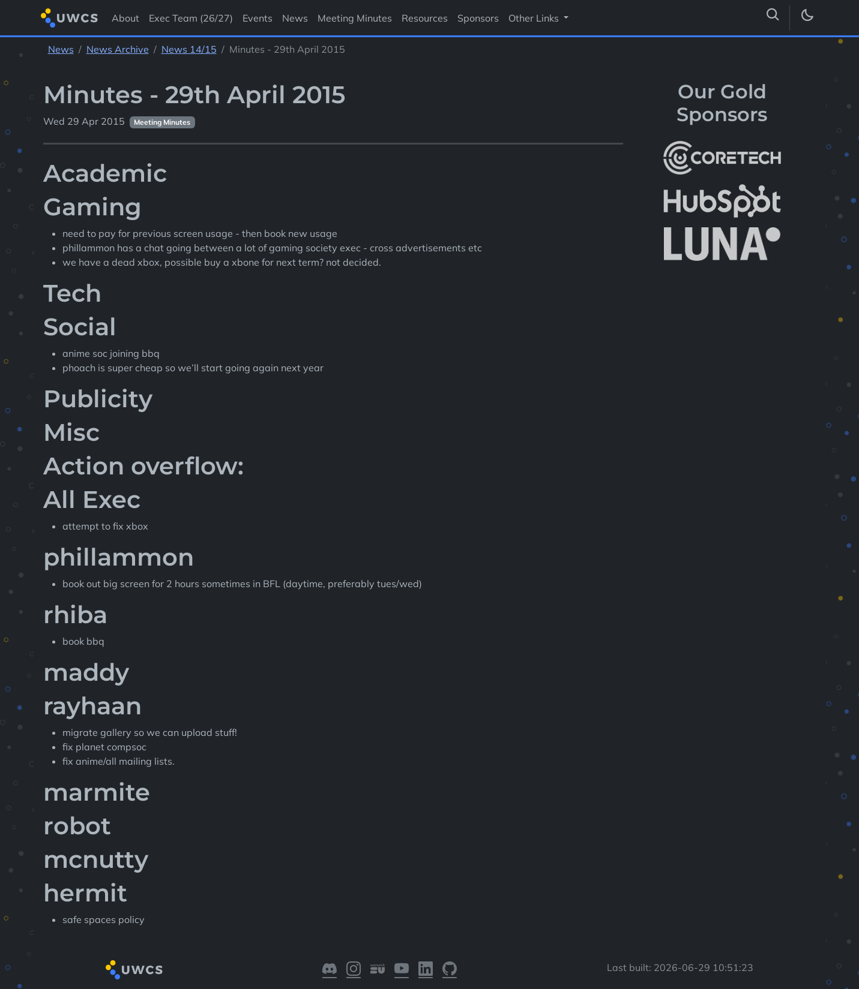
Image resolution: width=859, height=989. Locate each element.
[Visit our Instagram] (353, 970)
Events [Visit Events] (258, 18)
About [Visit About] (125, 18)
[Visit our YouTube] (401, 970)
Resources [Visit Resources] (425, 18)
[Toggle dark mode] (807, 18)
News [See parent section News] (61, 49)
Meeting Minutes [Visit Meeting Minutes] (355, 18)
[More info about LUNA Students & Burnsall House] (722, 244)
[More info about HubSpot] (722, 201)
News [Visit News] (295, 18)
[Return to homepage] (69, 18)
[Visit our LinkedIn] (425, 970)
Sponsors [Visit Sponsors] (478, 18)
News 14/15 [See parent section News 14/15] (189, 49)
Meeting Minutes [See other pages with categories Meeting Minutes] (162, 122)
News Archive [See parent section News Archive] (117, 49)
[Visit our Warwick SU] (377, 970)
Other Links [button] (534, 18)
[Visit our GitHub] (449, 970)
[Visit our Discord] (329, 970)
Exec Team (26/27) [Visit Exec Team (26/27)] (191, 18)
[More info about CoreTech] (722, 158)
